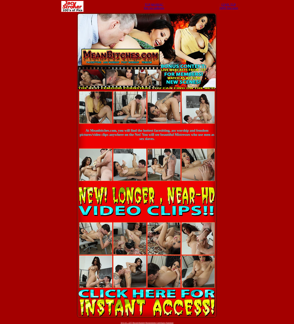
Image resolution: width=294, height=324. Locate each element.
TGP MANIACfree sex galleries (154, 6)
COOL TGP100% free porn (228, 6)
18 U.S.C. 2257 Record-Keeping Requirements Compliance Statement (147, 323)
